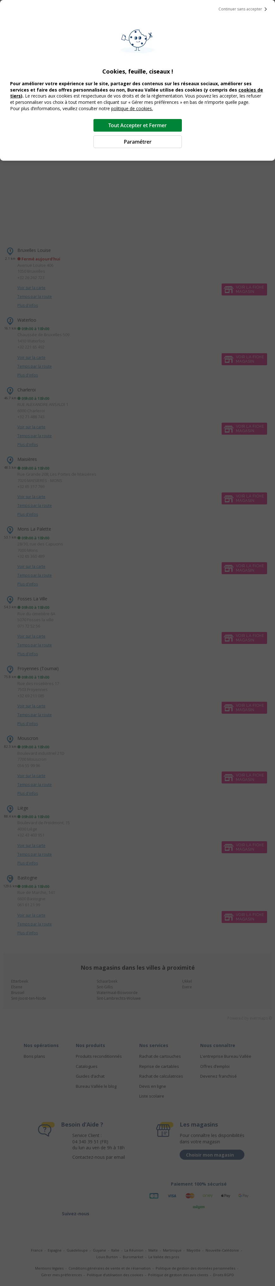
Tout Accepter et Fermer (137, 125)
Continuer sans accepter (244, 9)
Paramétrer (138, 141)
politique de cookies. (132, 108)
